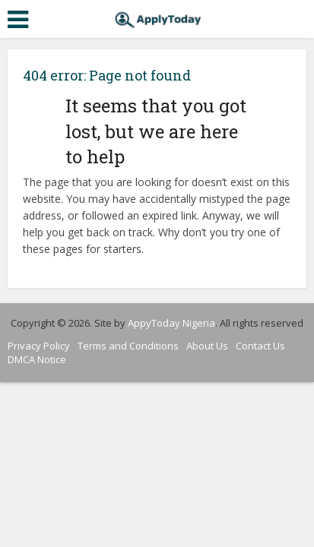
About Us (207, 346)
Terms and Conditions (128, 346)
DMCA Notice (37, 359)
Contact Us (260, 346)
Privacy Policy (39, 346)
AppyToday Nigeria (171, 323)
